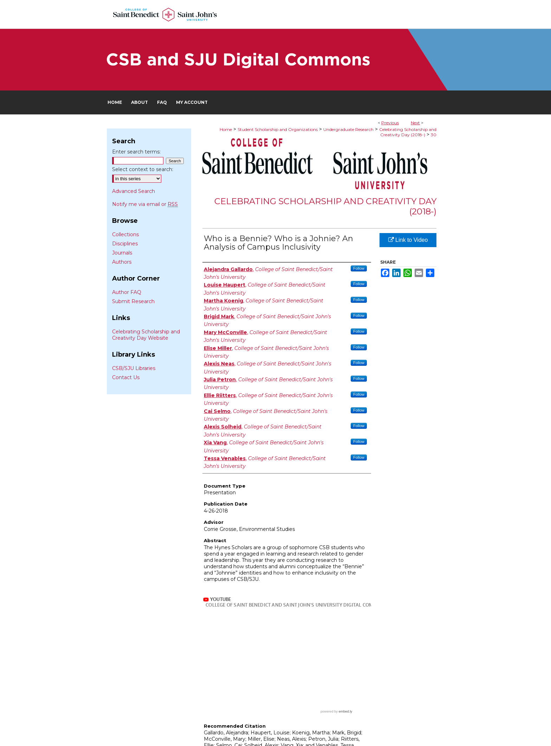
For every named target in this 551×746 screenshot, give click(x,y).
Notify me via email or (145, 204)
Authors (121, 262)
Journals (122, 253)
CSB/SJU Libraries (133, 368)
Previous (390, 122)
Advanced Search (133, 191)
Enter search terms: (136, 152)
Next (415, 122)
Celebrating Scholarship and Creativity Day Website (146, 334)
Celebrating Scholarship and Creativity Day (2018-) (407, 132)
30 (433, 134)
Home (226, 129)
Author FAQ (126, 292)
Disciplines (125, 243)
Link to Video (408, 240)
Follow (358, 268)
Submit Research (133, 301)
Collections (125, 234)
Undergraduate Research (348, 129)
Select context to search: (142, 169)
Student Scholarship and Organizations (278, 129)
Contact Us (126, 377)
